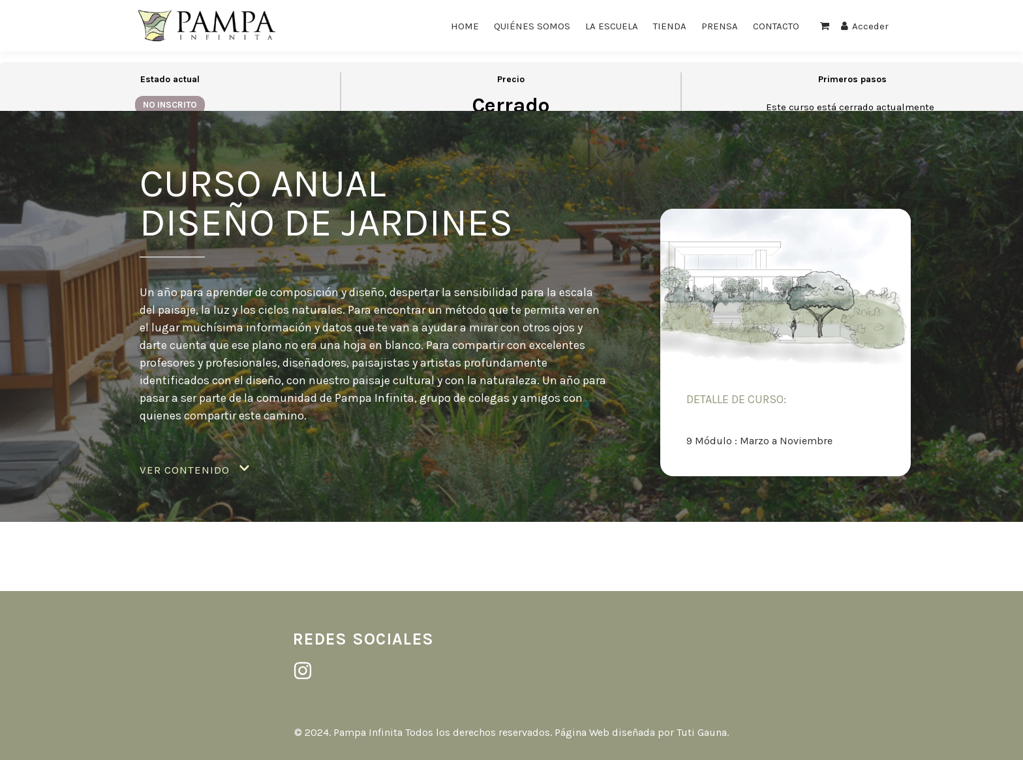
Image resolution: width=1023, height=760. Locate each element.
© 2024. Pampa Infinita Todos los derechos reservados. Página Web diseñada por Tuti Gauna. (511, 732)
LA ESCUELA (611, 26)
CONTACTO (776, 26)
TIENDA (669, 26)
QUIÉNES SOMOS (532, 26)
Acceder (865, 26)
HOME (465, 26)
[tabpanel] (511, 321)
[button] (195, 470)
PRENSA (719, 26)
